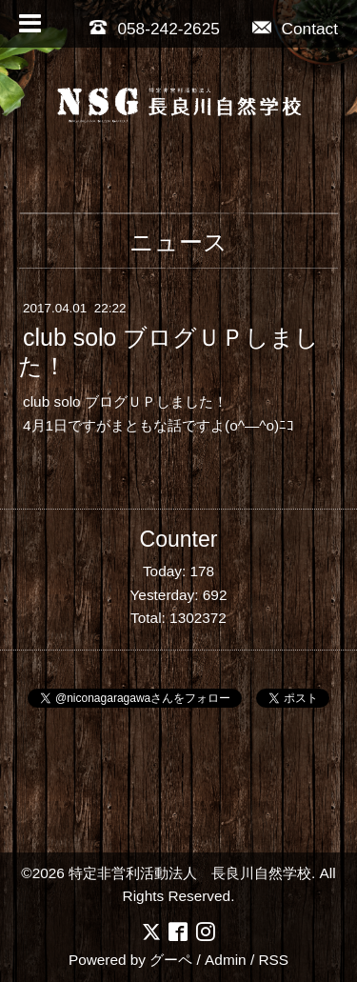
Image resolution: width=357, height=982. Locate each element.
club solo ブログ (75, 401)
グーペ (170, 960)
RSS (273, 960)
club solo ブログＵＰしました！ (168, 352)
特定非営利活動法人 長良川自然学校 (190, 873)
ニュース (178, 242)
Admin (226, 960)
